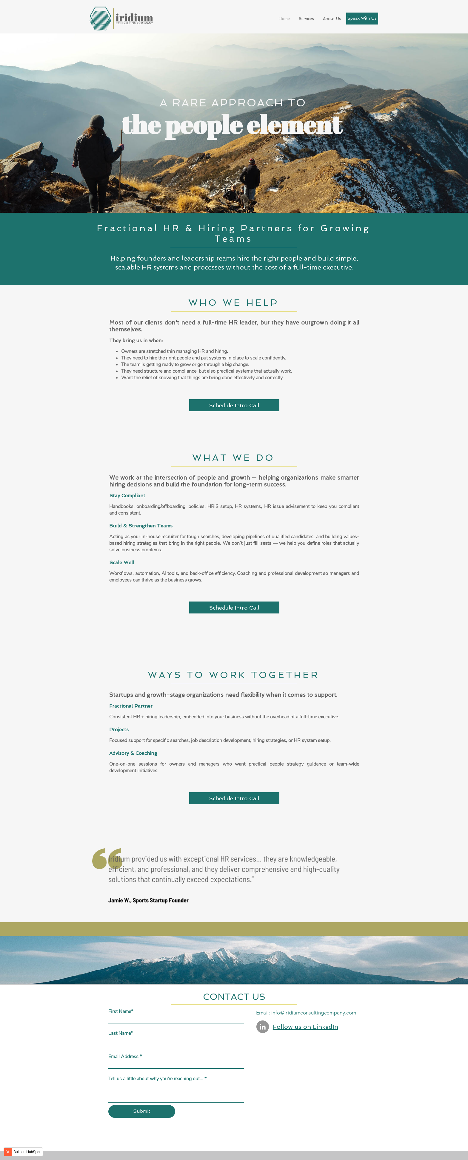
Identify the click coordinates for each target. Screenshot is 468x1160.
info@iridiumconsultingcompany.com (313, 1013)
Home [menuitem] (284, 18)
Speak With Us (362, 18)
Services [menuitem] (306, 18)
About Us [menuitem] (332, 18)
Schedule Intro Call (234, 405)
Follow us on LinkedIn (305, 1026)
